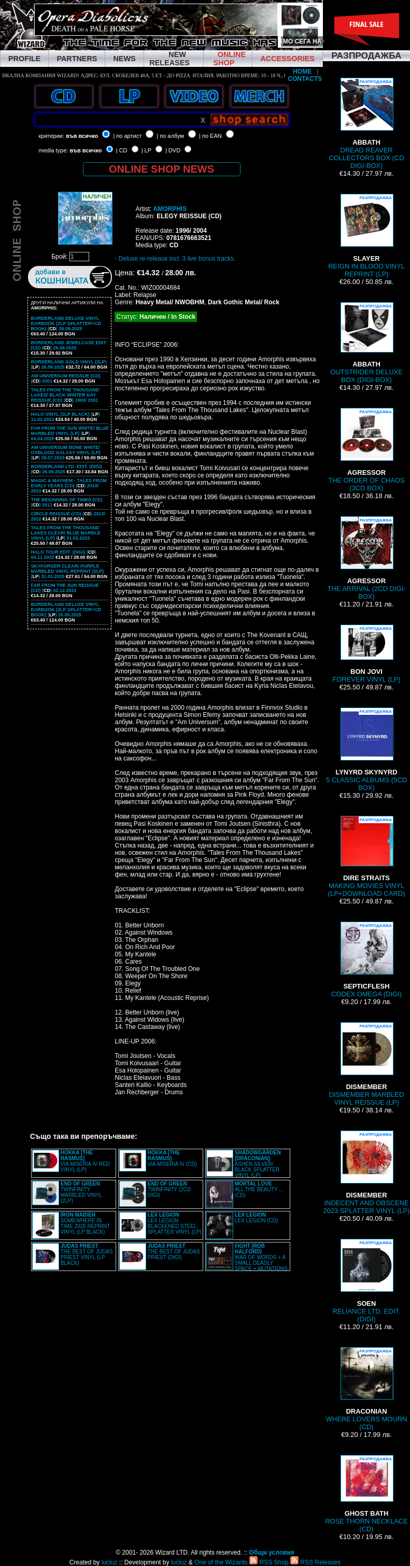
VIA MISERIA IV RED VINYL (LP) (85, 1161)
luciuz (110, 1562)
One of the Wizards (221, 1562)
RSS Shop (268, 1562)
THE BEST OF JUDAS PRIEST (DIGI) (174, 1251)
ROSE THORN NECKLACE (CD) (366, 1494)
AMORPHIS (170, 209)
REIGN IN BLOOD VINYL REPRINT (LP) (366, 236)
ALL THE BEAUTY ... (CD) (259, 1189)
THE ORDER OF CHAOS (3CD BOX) (366, 450)
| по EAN (210, 136)
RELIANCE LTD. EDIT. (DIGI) (367, 1281)
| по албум (170, 136)
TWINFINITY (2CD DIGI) (169, 1189)
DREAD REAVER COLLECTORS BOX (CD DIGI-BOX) (366, 124)
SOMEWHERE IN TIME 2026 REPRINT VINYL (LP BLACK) (85, 1223)
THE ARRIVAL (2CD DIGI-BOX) (366, 558)
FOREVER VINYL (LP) (366, 654)
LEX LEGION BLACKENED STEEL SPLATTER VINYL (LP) (175, 1223)
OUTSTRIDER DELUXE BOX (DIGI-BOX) (366, 343)
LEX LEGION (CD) (256, 1217)
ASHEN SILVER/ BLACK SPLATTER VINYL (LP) (258, 1164)
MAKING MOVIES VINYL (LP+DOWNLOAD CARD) (366, 856)
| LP (146, 150)
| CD (122, 150)
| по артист (127, 136)
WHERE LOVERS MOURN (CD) (366, 1389)
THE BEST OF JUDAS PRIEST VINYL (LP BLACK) (87, 1254)
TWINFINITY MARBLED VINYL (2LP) (81, 1192)
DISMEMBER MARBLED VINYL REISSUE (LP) (366, 1064)
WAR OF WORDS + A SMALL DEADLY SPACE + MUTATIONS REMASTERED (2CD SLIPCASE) (247, 1260)
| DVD (172, 150)
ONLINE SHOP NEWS (161, 169)
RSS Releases (315, 1562)
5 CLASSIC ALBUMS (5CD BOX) (366, 750)
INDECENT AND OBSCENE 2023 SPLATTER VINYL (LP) (366, 1173)
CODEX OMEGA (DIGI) (366, 960)
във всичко (82, 136)
